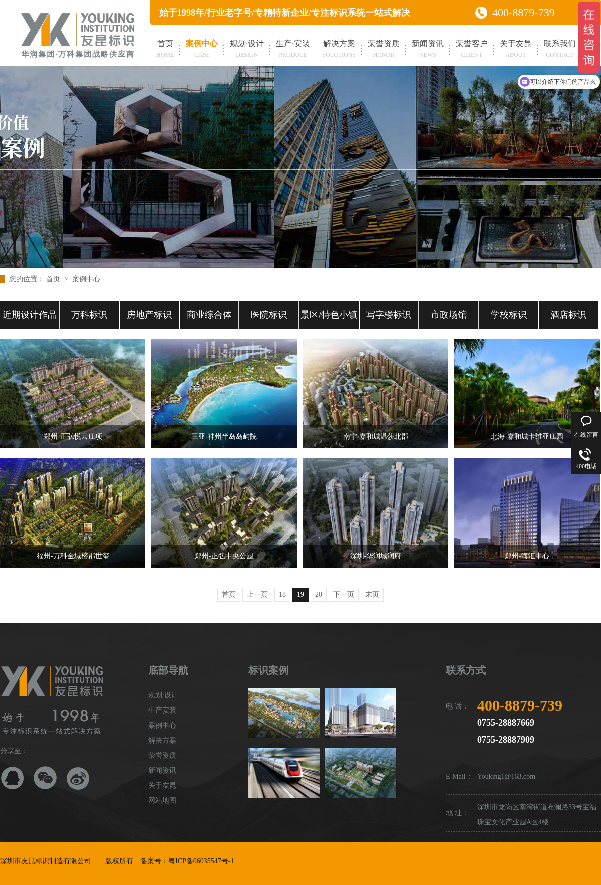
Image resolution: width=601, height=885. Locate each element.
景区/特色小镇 (328, 315)
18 (282, 594)
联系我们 (560, 49)
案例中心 (202, 49)
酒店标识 (568, 315)
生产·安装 (293, 49)
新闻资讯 (428, 49)
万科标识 (89, 315)
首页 (165, 49)
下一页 (343, 594)
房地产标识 (149, 315)
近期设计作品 (30, 315)
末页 (372, 594)
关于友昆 (516, 49)
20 (318, 594)
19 (300, 594)
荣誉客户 (472, 49)
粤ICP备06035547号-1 (201, 861)
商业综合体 (209, 315)
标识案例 (268, 670)
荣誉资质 (384, 49)
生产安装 (162, 710)
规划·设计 (247, 49)
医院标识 (269, 315)
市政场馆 (449, 315)
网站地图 (162, 800)
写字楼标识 (388, 315)
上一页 (257, 594)
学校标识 (509, 315)
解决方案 (339, 49)
